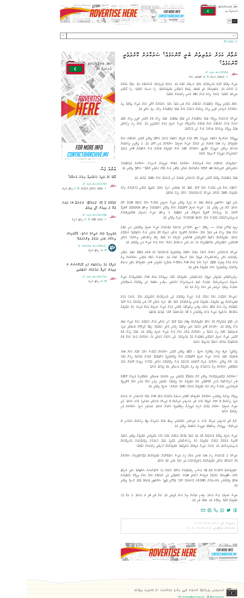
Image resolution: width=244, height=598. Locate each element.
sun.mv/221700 (68, 215)
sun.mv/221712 (68, 277)
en (202, 21)
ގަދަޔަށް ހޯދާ (204, 42)
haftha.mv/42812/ (65, 246)
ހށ (208, 21)
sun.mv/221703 (68, 184)
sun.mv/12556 (190, 72)
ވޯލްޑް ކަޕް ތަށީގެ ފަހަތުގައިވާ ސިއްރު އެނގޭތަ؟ (65, 177)
